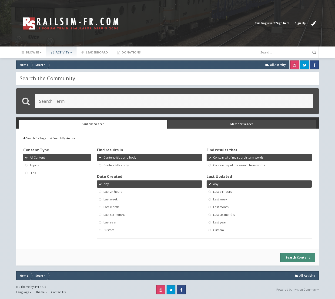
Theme (41, 292)
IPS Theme (23, 287)
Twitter (304, 64)
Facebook (314, 64)
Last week (111, 199)
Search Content (297, 257)
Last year (110, 222)
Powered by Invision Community (297, 290)
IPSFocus (40, 287)
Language (23, 292)
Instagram (294, 64)
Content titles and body (120, 157)
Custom (109, 230)
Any (106, 184)
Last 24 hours (113, 191)
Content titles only (116, 165)
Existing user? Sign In (272, 23)
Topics (34, 165)
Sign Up (300, 23)
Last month (111, 207)
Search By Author (62, 138)
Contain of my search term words (238, 157)
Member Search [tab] (242, 124)
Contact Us (58, 292)
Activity (63, 52)
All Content (37, 157)
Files (33, 173)
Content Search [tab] (92, 124)
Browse (33, 52)
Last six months (114, 215)
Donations (131, 52)
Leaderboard (96, 52)
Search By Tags (34, 138)
